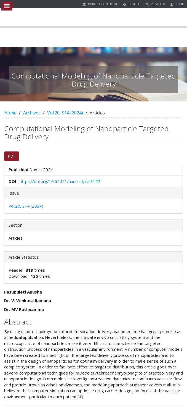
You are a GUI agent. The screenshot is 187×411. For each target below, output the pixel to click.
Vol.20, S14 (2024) (65, 113)
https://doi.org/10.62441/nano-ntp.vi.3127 (60, 181)
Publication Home (100, 4)
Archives (32, 113)
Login (177, 4)
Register (155, 4)
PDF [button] (11, 156)
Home (10, 113)
